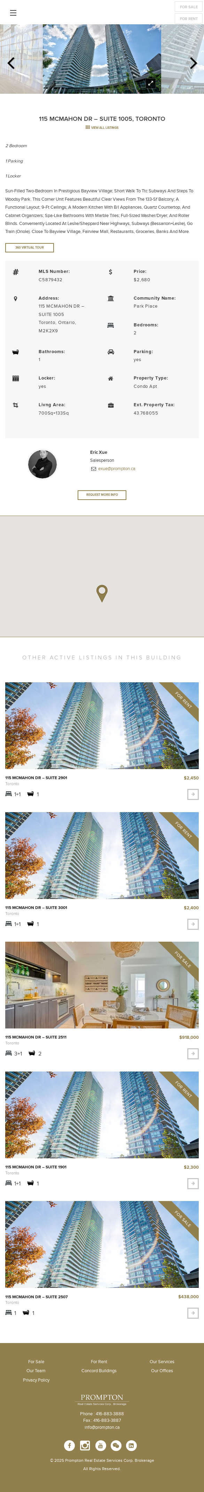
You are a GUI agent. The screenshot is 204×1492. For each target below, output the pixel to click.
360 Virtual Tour (29, 248)
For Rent (189, 19)
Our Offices (162, 1371)
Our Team (36, 1371)
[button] (102, 594)
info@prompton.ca (102, 1427)
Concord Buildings (99, 1371)
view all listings (102, 128)
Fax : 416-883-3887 (102, 1420)
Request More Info (102, 495)
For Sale (189, 7)
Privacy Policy (36, 1380)
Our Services (162, 1362)
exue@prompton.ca (116, 469)
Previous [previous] (10, 60)
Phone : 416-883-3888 (102, 1414)
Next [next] (193, 60)
